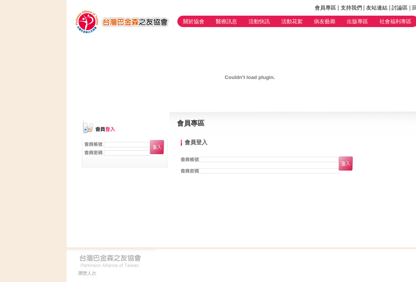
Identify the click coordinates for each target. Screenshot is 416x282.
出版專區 (357, 21)
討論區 (400, 8)
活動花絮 (292, 21)
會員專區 (325, 8)
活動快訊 (259, 21)
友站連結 (376, 8)
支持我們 (351, 8)
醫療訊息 (226, 21)
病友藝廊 (324, 21)
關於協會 (193, 21)
